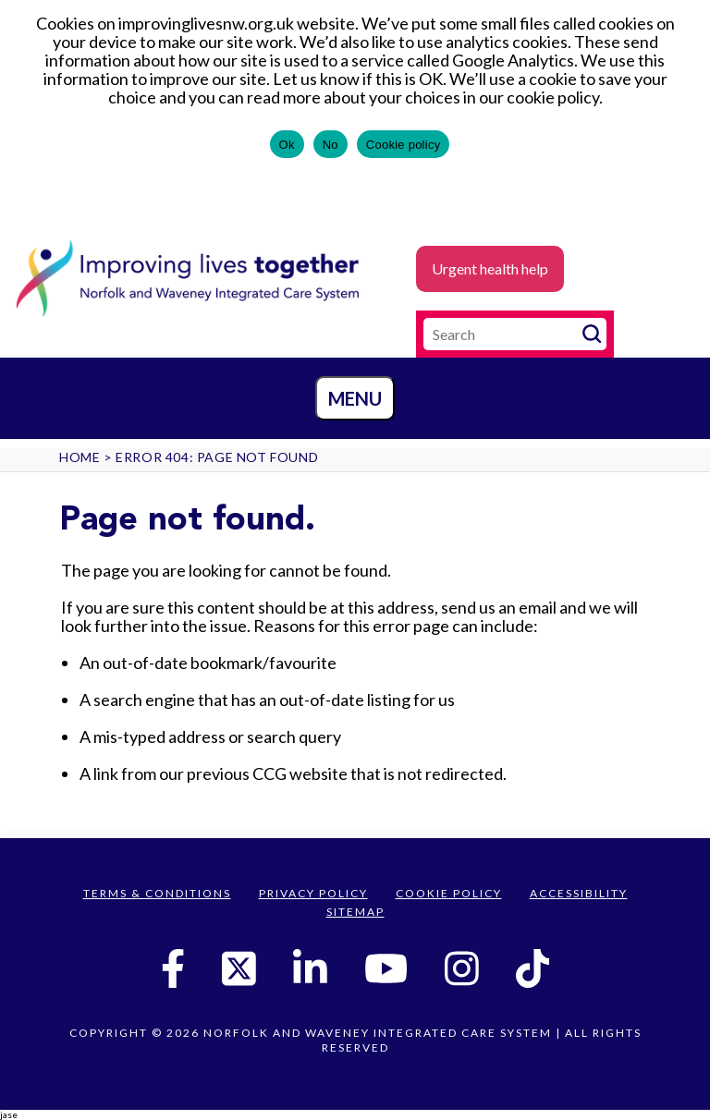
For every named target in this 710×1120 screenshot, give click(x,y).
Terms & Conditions (157, 893)
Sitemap (355, 912)
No (330, 145)
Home (79, 457)
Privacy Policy (313, 893)
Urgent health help (490, 268)
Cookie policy (403, 145)
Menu (355, 398)
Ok (287, 145)
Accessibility (579, 893)
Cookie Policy (449, 893)
